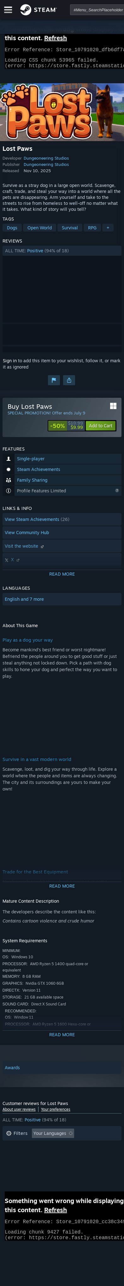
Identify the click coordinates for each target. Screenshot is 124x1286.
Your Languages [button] (49, 1137)
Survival (70, 231)
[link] (66, 429)
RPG (92, 231)
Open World (39, 231)
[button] (62, 254)
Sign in (10, 364)
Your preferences (55, 1113)
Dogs (12, 231)
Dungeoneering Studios (46, 161)
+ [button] (108, 231)
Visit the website (25, 549)
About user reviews (19, 1113)
